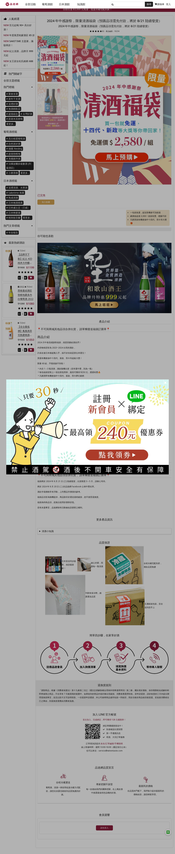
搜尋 (149, 4)
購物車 (159, 4)
